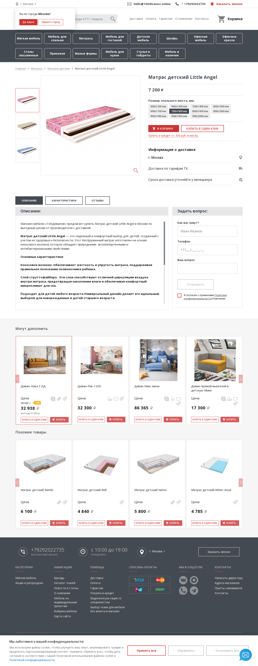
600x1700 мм (158, 111)
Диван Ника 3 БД (33, 386)
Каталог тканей (64, 583)
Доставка (136, 19)
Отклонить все (227, 650)
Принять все (146, 650)
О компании (183, 19)
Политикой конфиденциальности (31, 660)
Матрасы (86, 38)
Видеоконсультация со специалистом (106, 600)
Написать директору (229, 578)
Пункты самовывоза (228, 588)
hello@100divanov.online (152, 4)
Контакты (202, 19)
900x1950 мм (179, 116)
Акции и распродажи (29, 583)
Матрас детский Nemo (150, 490)
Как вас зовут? (188, 223)
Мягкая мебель (28, 38)
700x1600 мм (179, 111)
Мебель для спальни (57, 38)
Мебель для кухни (115, 53)
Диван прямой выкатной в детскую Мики (210, 388)
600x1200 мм (158, 106)
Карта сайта (62, 616)
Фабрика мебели (65, 611)
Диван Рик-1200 (89, 386)
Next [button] (241, 379)
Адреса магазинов (227, 583)
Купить (61, 419)
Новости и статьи (66, 588)
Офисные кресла (229, 38)
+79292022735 (195, 4)
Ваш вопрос (186, 260)
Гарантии (165, 19)
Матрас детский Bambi (37, 490)
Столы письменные (28, 53)
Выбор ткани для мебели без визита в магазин (107, 609)
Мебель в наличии (172, 53)
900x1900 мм (158, 116)
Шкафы (172, 38)
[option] (27, 100)
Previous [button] (17, 379)
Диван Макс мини (147, 386)
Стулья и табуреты (143, 53)
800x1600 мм (200, 111)
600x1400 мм (179, 106)
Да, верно (28, 22)
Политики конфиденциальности (205, 296)
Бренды (59, 578)
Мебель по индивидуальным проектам (65, 602)
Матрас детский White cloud (211, 490)
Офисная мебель (200, 38)
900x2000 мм (200, 116)
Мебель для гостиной (115, 38)
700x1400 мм (200, 106)
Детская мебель (143, 38)
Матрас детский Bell (92, 490)
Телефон (183, 241)
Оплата (151, 19)
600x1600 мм (221, 106)
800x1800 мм (221, 111)
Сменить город (50, 22)
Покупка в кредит (102, 593)
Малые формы (86, 53)
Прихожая (57, 53)
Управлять (185, 650)
